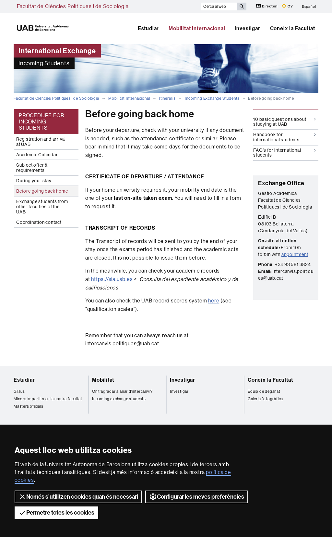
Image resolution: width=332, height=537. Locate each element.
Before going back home (42, 191)
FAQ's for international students (284, 152)
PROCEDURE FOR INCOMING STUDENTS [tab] (41, 121)
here (213, 301)
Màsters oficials (28, 406)
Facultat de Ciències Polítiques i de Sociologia (73, 6)
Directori (267, 6)
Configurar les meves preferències (196, 497)
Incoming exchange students (119, 399)
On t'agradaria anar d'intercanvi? (122, 391)
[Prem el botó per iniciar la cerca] (241, 6)
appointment (294, 254)
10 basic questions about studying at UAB (284, 122)
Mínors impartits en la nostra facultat (48, 399)
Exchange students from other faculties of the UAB (42, 206)
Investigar (247, 28)
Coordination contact (39, 222)
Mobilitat (103, 380)
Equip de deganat (264, 391)
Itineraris (167, 98)
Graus (19, 391)
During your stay (34, 180)
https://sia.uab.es (112, 279)
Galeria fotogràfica (265, 399)
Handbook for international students (284, 137)
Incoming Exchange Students (212, 98)
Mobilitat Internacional (197, 28)
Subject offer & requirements (32, 167)
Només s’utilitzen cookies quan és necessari (78, 497)
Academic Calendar (37, 154)
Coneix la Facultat (292, 28)
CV (287, 6)
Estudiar (148, 28)
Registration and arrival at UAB (41, 141)
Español (309, 6)
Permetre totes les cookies (56, 513)
